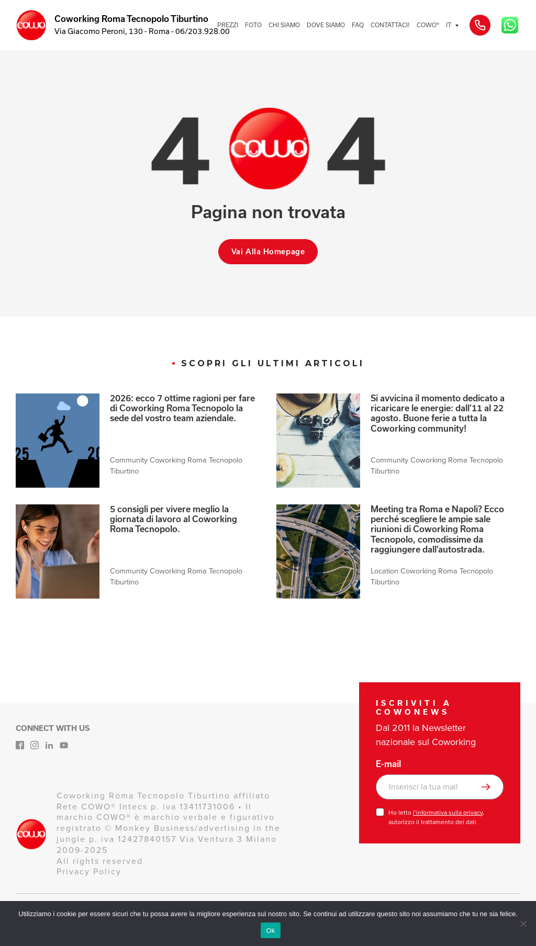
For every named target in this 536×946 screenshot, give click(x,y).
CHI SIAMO (284, 24)
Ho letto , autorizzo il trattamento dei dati (436, 817)
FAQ (358, 24)
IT (448, 24)
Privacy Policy (89, 871)
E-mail (388, 764)
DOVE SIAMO (326, 24)
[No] (523, 923)
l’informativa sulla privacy (448, 812)
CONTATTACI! (390, 24)
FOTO (253, 24)
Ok (270, 930)
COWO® (428, 24)
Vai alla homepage (268, 251)
